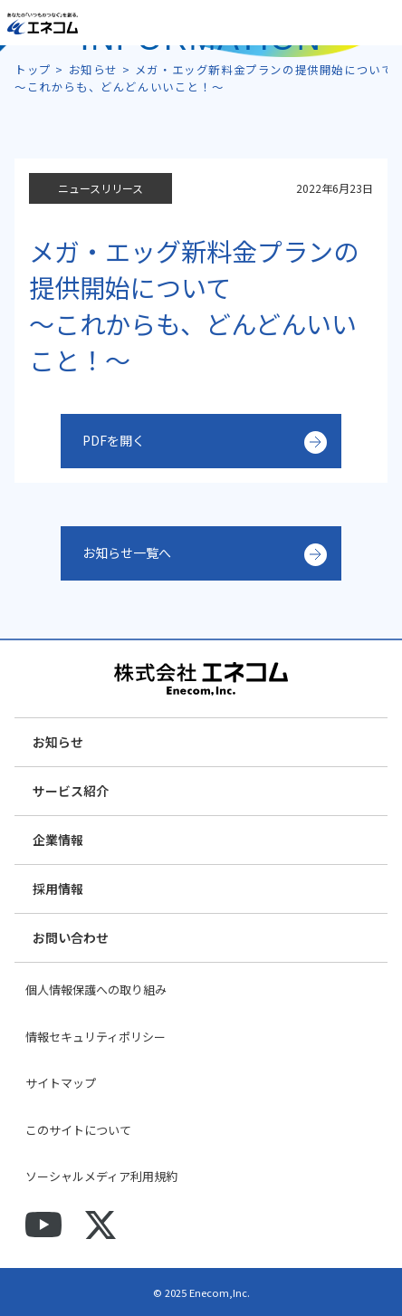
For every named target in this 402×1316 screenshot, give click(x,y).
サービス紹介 (71, 791)
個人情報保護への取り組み (96, 989)
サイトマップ (60, 1082)
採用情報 (58, 888)
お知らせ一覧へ (126, 552)
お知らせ (58, 742)
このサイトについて (78, 1129)
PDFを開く (113, 440)
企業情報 (58, 840)
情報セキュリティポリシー (95, 1036)
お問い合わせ (71, 937)
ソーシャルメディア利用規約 (101, 1176)
